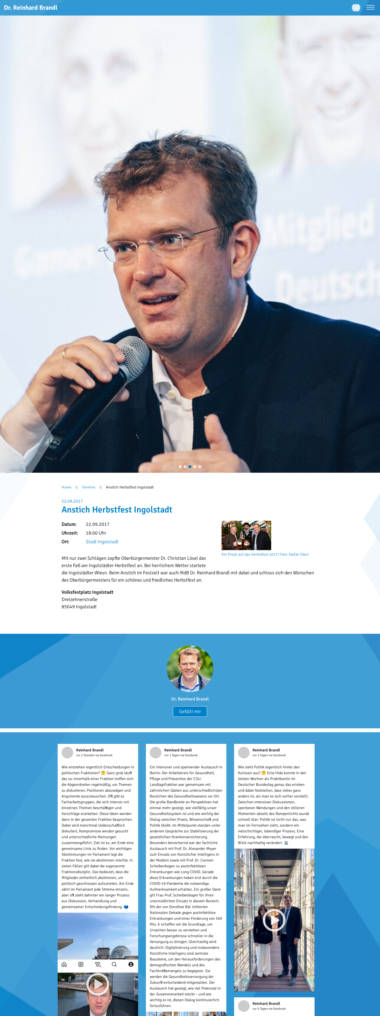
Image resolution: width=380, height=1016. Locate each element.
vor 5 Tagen (261, 1009)
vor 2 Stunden (85, 755)
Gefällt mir (190, 711)
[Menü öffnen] (370, 8)
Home (66, 487)
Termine (88, 487)
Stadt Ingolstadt (102, 542)
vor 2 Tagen (172, 755)
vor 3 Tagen (261, 755)
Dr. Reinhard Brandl (190, 699)
